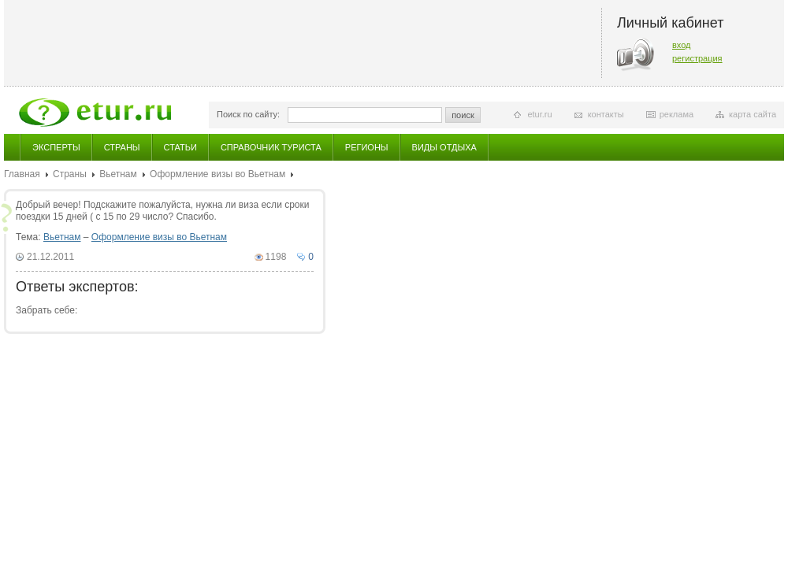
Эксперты (56, 147)
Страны (122, 147)
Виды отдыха (444, 147)
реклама (676, 114)
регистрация (697, 58)
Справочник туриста (271, 147)
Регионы (366, 147)
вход (681, 45)
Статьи (180, 147)
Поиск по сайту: (248, 114)
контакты (606, 114)
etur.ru (539, 114)
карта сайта (752, 114)
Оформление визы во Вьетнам (217, 174)
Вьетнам (118, 174)
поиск (463, 115)
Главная (22, 174)
